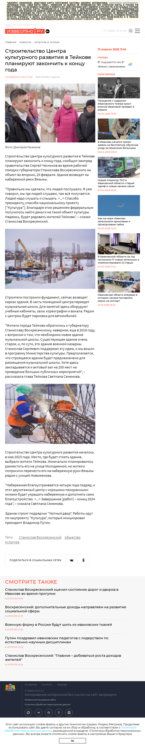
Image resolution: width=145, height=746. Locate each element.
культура (12, 542)
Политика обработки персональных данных (47, 704)
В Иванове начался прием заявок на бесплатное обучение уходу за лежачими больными (119, 134)
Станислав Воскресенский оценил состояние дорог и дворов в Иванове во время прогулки (61, 592)
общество (73, 537)
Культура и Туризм (47, 42)
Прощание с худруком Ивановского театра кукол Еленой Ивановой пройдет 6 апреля (119, 94)
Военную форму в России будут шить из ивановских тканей (58, 625)
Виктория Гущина (48, 77)
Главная (10, 42)
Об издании (31, 685)
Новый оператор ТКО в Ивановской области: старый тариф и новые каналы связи (119, 172)
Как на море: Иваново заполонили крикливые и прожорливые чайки (119, 210)
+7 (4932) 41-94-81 (114, 30)
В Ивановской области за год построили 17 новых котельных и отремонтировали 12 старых (119, 248)
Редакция (62, 685)
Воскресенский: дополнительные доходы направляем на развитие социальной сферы (65, 609)
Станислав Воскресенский (40, 537)
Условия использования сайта (40, 699)
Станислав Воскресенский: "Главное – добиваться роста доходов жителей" (63, 658)
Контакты (47, 685)
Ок (72, 740)
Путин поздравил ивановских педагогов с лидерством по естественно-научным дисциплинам (56, 640)
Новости (25, 42)
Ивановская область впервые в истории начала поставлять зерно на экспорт (119, 286)
